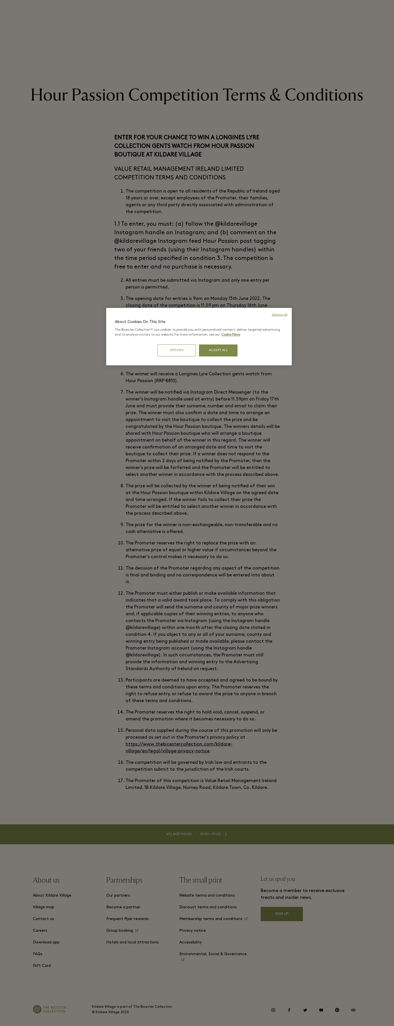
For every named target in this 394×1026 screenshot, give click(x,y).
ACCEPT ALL (218, 350)
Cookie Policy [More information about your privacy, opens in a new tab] (230, 334)
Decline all (280, 314)
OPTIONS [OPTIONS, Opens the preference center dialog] (177, 350)
